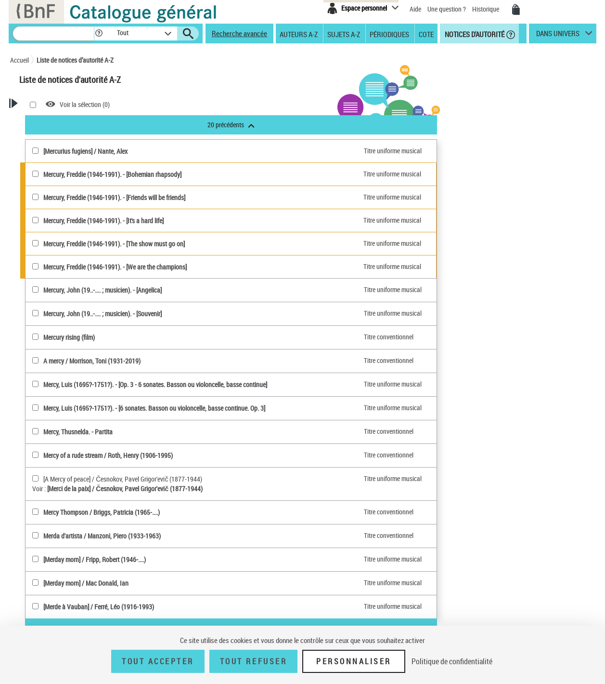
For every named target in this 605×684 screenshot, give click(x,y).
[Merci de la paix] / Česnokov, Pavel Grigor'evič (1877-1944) (245, 488)
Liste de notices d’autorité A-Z (75, 60)
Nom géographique (64, 382)
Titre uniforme (57, 444)
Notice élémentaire (56, 499)
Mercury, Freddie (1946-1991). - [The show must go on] (235, 243)
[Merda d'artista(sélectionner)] (156, 535)
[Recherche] (53, 33)
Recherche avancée (239, 33)
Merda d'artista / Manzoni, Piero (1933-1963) (223, 535)
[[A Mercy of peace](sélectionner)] (156, 478)
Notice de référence (57, 489)
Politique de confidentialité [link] (452, 661)
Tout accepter (158, 661)
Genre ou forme (59, 371)
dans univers (557, 35)
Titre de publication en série (68, 429)
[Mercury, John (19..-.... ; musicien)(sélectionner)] (156, 289)
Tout (39, 233)
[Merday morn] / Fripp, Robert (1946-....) (215, 559)
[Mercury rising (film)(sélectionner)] (156, 337)
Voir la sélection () (205, 104)
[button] (98, 33)
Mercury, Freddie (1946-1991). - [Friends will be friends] (235, 197)
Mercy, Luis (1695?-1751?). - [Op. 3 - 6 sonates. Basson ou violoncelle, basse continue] (276, 384)
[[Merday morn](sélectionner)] (156, 559)
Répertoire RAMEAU (59, 350)
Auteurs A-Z (299, 34)
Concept (50, 360)
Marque (49, 329)
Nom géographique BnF (70, 318)
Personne (57, 265)
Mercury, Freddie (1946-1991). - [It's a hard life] (224, 220)
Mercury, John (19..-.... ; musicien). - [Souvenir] (223, 313)
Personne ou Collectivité (70, 254)
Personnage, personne (68, 403)
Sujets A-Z (343, 34)
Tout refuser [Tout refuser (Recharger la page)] (253, 661)
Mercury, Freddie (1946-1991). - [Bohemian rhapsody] (233, 174)
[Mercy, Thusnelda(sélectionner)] (156, 431)
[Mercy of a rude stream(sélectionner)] (156, 455)
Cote (426, 34)
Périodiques (389, 34)
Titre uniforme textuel (72, 297)
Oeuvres (49, 286)
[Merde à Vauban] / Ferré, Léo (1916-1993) (219, 606)
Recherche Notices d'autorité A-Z (53, 136)
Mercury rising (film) (190, 337)
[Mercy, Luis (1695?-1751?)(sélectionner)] (156, 384)
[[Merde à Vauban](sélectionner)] (156, 606)
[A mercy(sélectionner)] (156, 360)
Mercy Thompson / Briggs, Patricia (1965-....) (222, 512)
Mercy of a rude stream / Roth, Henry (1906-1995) (229, 455)
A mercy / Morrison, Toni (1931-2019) (212, 360)
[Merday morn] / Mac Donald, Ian (206, 583)
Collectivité (59, 276)
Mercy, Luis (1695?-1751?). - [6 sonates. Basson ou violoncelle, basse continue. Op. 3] (275, 408)
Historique (486, 8)
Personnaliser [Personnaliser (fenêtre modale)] (353, 661)
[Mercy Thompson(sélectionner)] (156, 512)
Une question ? (446, 8)
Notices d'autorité (473, 34)
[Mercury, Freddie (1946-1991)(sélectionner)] (156, 174)
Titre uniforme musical (74, 307)
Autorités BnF (51, 244)
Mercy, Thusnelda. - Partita (198, 431)
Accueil (19, 60)
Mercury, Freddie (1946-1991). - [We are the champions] (236, 266)
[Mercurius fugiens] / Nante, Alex (206, 151)
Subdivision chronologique (74, 392)
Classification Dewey (66, 339)
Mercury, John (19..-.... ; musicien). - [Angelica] (223, 290)
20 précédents (351, 124)
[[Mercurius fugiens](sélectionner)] (156, 151)
